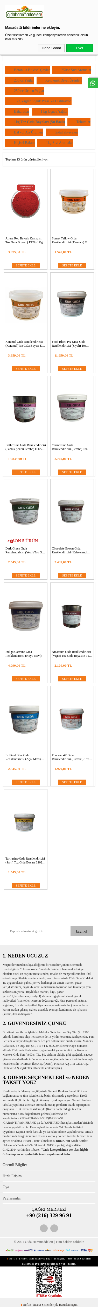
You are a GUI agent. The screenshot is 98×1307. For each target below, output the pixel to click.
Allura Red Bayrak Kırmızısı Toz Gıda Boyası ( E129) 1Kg (24, 240)
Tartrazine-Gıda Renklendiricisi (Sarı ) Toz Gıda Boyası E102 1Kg (25, 860)
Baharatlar (21, 111)
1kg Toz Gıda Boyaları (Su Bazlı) (39, 122)
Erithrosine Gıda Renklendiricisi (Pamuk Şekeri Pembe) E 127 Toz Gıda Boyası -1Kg (25, 447)
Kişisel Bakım (24, 143)
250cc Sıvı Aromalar (76, 70)
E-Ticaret (35, 1304)
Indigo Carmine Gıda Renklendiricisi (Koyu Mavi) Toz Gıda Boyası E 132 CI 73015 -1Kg (23, 654)
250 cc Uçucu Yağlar (29, 91)
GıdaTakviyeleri (66, 132)
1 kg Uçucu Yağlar (53, 111)
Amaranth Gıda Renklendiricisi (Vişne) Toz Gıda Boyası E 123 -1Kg (71, 654)
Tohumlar (83, 122)
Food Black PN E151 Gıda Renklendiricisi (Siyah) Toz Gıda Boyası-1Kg (69, 344)
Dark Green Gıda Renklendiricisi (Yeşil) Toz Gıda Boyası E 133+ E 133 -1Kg (25, 550)
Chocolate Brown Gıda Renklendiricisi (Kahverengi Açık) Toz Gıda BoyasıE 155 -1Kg (70, 550)
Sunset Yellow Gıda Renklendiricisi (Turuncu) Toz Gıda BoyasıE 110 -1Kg (70, 240)
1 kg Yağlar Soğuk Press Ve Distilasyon (43, 101)
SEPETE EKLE (26, 265)
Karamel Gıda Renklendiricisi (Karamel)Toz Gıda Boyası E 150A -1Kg (24, 344)
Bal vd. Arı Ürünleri (28, 132)
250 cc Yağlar (24, 80)
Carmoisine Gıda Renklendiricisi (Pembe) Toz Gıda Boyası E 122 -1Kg (70, 447)
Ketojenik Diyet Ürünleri (63, 80)
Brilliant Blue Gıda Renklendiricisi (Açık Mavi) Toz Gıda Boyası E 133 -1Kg (23, 757)
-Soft (25, 1304)
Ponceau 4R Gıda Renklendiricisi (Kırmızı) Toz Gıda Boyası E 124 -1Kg (70, 757)
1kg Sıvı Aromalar (59, 143)
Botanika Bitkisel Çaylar (32, 70)
